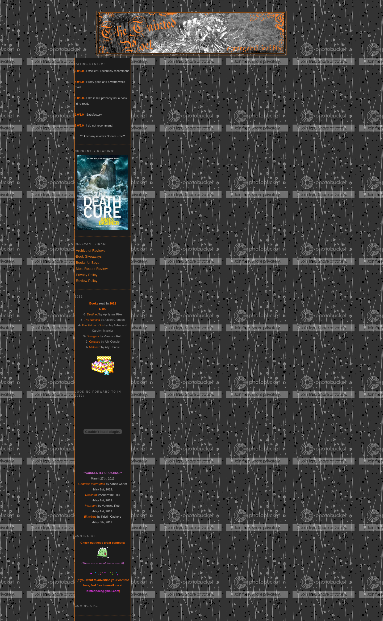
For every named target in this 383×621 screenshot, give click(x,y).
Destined (93, 314)
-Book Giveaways (88, 256)
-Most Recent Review (91, 269)
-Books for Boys (87, 263)
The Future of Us (93, 325)
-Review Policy (86, 281)
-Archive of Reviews (90, 251)
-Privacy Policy (86, 275)
